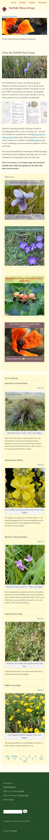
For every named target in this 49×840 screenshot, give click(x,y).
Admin (11, 800)
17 (33, 759)
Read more (40, 388)
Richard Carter (23, 795)
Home (13, 3)
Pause (11, 16)
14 (14, 759)
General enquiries (9, 787)
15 (20, 759)
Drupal (14, 831)
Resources (42, 3)
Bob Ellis (21, 791)
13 (8, 759)
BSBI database (36, 140)
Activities (22, 3)
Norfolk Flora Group (22, 8)
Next (15, 16)
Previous (5, 16)
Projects (32, 3)
